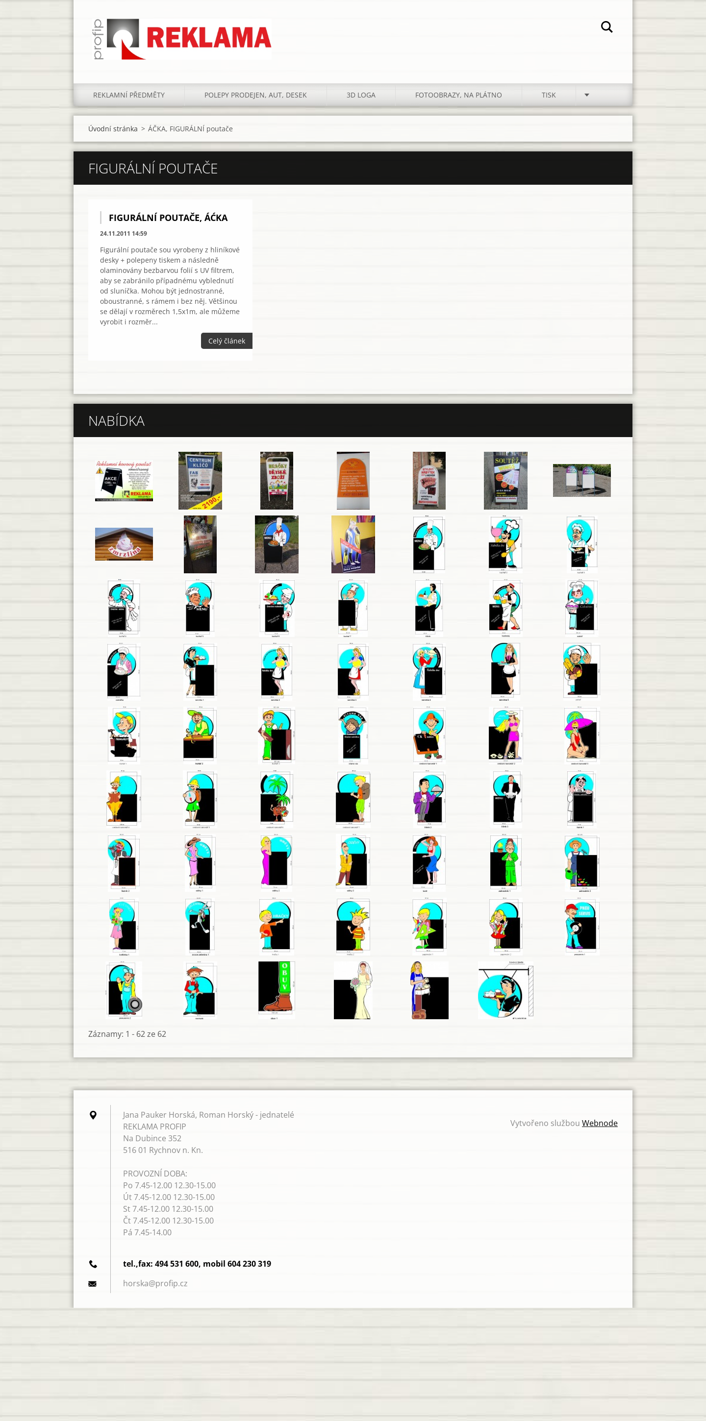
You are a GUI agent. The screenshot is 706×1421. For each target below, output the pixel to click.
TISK (549, 97)
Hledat (607, 28)
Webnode (600, 1126)
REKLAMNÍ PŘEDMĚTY (129, 97)
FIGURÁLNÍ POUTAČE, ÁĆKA (168, 220)
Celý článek (226, 343)
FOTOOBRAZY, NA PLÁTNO (458, 97)
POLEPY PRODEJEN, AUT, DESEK (255, 97)
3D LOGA (361, 97)
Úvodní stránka (113, 131)
